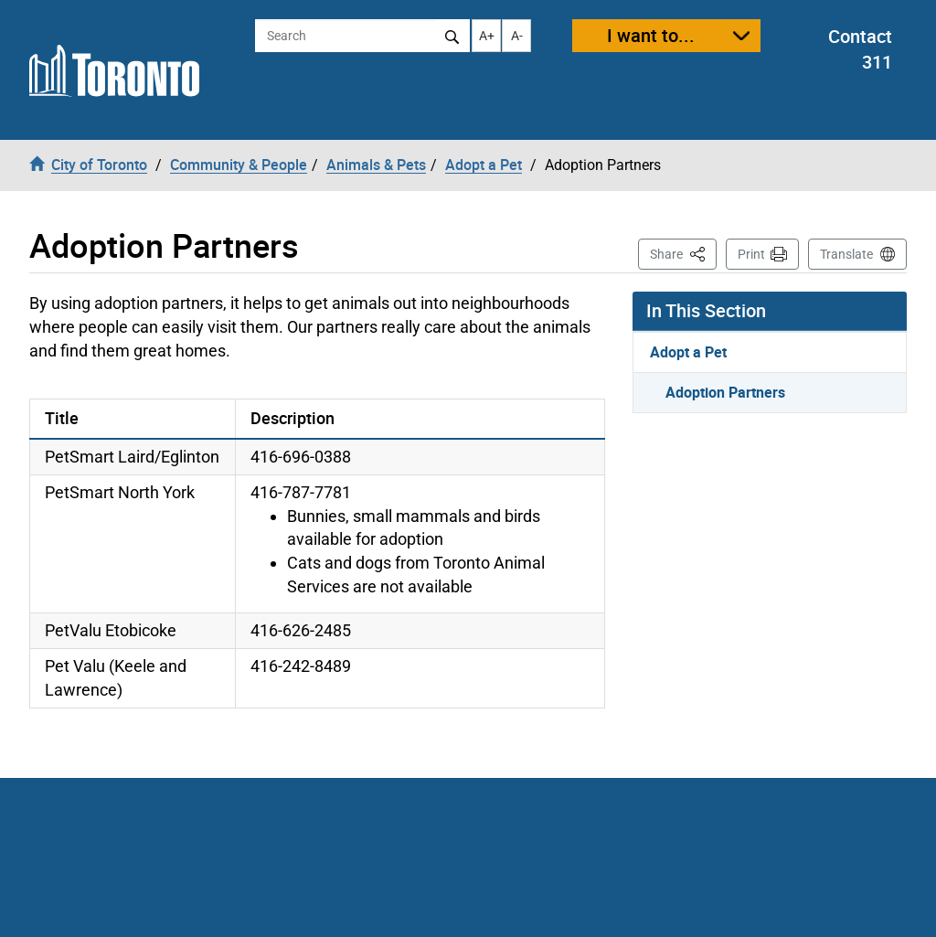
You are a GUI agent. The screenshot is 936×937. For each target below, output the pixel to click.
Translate (846, 254)
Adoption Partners (725, 392)
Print (751, 254)
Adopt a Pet (688, 352)
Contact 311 (860, 49)
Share (683, 252)
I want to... (651, 35)
